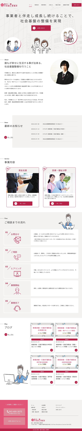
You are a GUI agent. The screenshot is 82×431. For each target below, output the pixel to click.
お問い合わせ (77, 5)
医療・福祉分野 (35, 412)
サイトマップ (59, 405)
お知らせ (43, 407)
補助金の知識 (44, 412)
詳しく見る (22, 203)
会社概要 (43, 405)
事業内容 (33, 407)
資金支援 (34, 409)
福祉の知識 (44, 409)
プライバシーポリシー (60, 407)
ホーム (32, 405)
